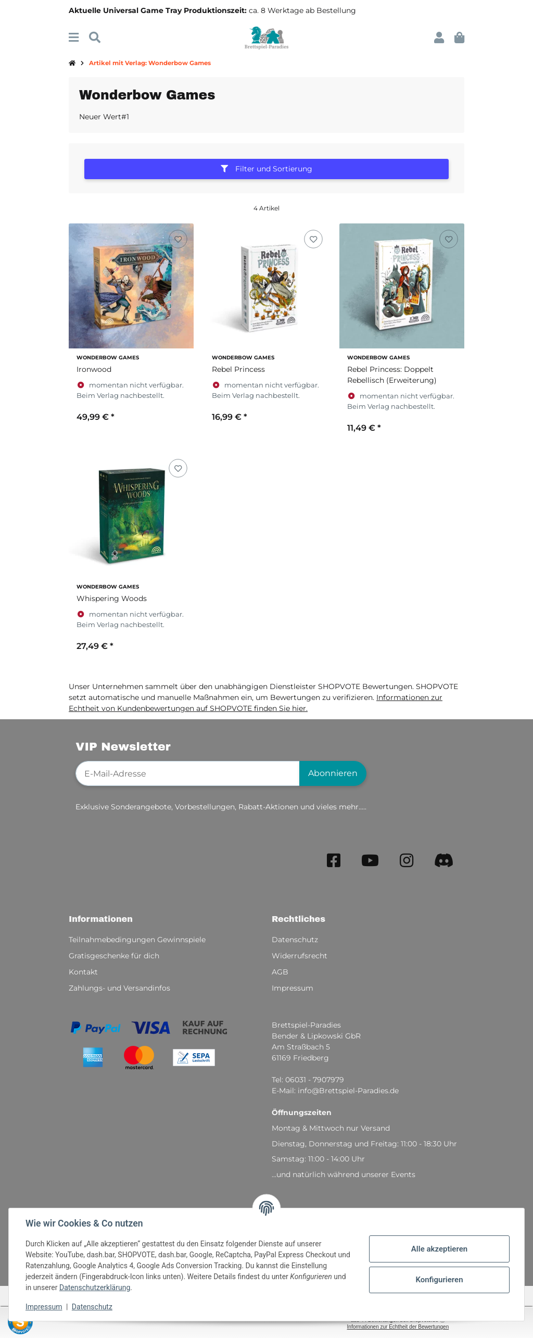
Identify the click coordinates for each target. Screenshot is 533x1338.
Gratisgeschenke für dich (114, 955)
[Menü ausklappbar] (74, 37)
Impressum (44, 1307)
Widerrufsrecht (299, 955)
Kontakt (83, 972)
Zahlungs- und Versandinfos (119, 988)
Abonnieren (333, 773)
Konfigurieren (439, 1279)
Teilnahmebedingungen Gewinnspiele (137, 939)
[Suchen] (94, 37)
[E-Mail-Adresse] (187, 773)
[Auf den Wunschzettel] (178, 239)
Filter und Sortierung (266, 168)
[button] (439, 37)
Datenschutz (92, 1307)
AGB (280, 972)
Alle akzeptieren (439, 1249)
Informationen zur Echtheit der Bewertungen (398, 1327)
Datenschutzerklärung (94, 1287)
